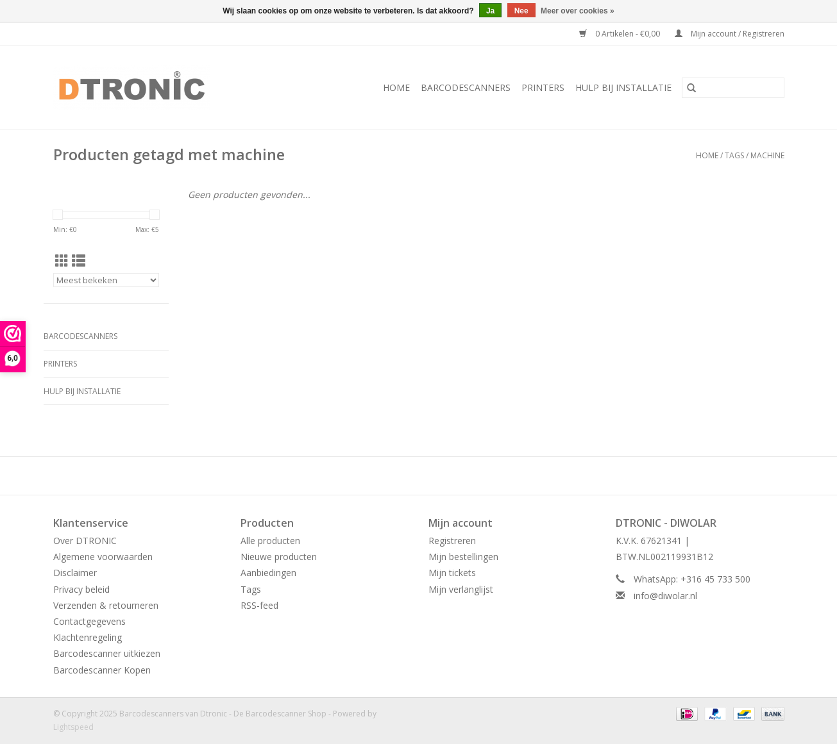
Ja (490, 10)
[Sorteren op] (106, 280)
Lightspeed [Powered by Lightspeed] (73, 727)
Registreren (452, 540)
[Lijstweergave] (78, 261)
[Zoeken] (733, 88)
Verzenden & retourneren (105, 605)
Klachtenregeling (87, 637)
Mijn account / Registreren (729, 33)
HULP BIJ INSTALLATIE (623, 87)
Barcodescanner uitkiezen (106, 653)
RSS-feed (259, 605)
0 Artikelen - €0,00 (620, 33)
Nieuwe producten (279, 556)
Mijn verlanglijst (460, 589)
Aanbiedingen (268, 572)
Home (396, 87)
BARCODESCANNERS (466, 87)
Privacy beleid (81, 589)
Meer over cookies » (577, 10)
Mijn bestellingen (463, 556)
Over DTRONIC (85, 540)
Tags (734, 155)
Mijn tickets (452, 572)
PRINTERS (542, 87)
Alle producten (270, 540)
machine (767, 155)
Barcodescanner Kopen (102, 670)
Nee (521, 10)
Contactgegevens (89, 621)
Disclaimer (75, 572)
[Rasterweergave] (62, 261)
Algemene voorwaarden (103, 556)
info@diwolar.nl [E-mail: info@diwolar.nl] (665, 596)
